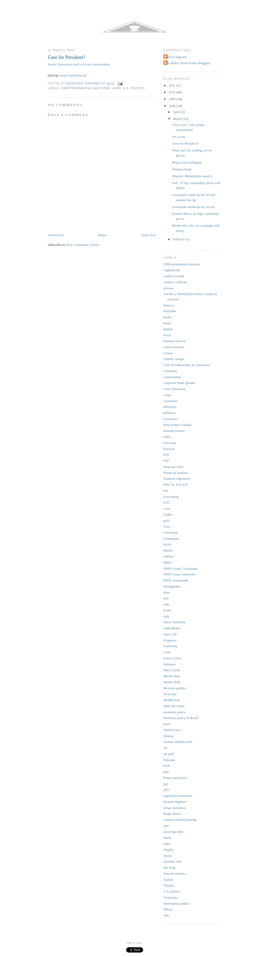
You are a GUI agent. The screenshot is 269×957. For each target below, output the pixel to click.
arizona (168, 288)
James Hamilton (174, 622)
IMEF (167, 562)
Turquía (168, 885)
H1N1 (167, 544)
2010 (172, 92)
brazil (167, 323)
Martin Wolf (171, 682)
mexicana (170, 694)
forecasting (171, 497)
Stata (166, 843)
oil (165, 748)
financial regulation (176, 478)
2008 (172, 106)
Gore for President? (185, 143)
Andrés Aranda (173, 276)
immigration (171, 586)
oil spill (168, 754)
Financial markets (175, 473)
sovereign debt (173, 832)
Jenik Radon (171, 628)
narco (167, 724)
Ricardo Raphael (174, 802)
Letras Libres (172, 658)
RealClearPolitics (72, 75)
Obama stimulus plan (178, 742)
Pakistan (169, 760)
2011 (172, 85)
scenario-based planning (179, 820)
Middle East (171, 700)
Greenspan (170, 532)
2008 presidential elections (85, 88)
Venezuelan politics (176, 903)
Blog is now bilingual (186, 162)
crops (167, 395)
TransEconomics (174, 873)
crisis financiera (174, 389)
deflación (169, 407)
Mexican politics (174, 688)
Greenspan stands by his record (193, 207)
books (167, 317)
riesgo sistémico (174, 808)
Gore (116, 88)
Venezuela (170, 897)
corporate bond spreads (179, 383)
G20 (166, 502)
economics (170, 419)
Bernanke (170, 311)
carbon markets (173, 347)
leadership (170, 646)
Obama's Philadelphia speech (192, 176)
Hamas (168, 550)
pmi (166, 772)
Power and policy (175, 778)
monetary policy (174, 712)
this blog (169, 867)
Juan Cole (170, 634)
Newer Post (56, 235)
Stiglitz (168, 850)
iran (166, 598)
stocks (167, 856)
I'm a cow (178, 137)
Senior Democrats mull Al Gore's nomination (79, 64)
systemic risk (172, 861)
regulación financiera (177, 796)
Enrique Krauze (174, 431)
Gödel (167, 515)
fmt (165, 491)
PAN (166, 766)
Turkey (168, 880)
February (179, 239)
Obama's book (181, 169)
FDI (166, 455)
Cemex (168, 353)
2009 (172, 99)
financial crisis (173, 467)
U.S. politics (134, 88)
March (178, 119)
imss (166, 592)
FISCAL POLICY (175, 485)
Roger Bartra (172, 814)
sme (166, 826)
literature (169, 664)
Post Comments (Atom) (83, 245)
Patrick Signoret (176, 57)
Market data (171, 676)
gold (166, 521)
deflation (169, 413)
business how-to (174, 341)
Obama (168, 736)
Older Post (148, 235)
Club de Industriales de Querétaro (186, 365)
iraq (166, 604)
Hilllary (168, 556)
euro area (169, 443)
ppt (165, 784)
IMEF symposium (175, 580)
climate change (173, 359)
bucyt (167, 335)
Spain (167, 837)
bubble (168, 329)
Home (102, 235)
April (177, 112)
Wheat (167, 909)
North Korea (171, 730)
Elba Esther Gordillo (177, 425)
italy (166, 616)
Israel (167, 610)
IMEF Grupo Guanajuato (180, 568)
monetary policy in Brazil (180, 718)
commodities (172, 377)
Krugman (169, 640)
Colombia (170, 371)
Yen (166, 915)
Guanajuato (171, 538)
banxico (168, 305)
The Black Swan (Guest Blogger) (187, 63)
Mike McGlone (173, 706)
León (166, 652)
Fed (166, 461)
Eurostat (169, 449)
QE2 (166, 790)
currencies (170, 401)
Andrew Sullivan (175, 282)
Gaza (166, 508)
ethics (167, 437)
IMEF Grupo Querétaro (179, 574)
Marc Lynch (171, 670)
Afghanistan (171, 270)
